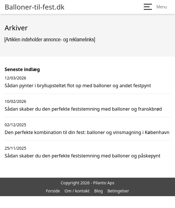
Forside (53, 191)
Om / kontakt (77, 191)
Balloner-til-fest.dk (35, 7)
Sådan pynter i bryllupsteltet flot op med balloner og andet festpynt (78, 85)
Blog (98, 191)
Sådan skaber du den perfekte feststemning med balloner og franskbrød (83, 109)
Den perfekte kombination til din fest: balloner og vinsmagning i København (87, 132)
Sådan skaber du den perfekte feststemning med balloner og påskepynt (83, 156)
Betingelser (118, 191)
